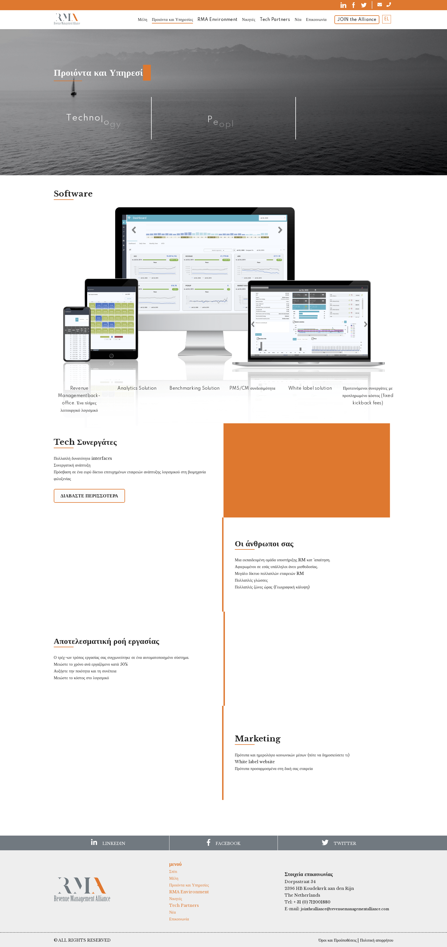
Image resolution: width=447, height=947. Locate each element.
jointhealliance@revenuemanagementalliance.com (345, 909)
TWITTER (339, 842)
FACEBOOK (223, 842)
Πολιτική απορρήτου (376, 940)
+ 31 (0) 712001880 (312, 902)
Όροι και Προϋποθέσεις (337, 940)
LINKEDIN (108, 842)
